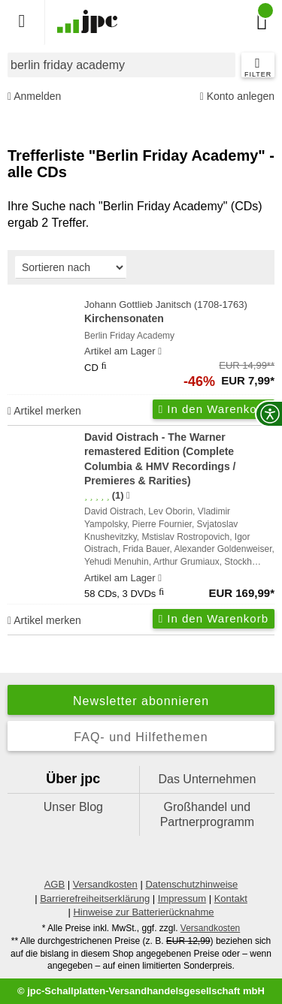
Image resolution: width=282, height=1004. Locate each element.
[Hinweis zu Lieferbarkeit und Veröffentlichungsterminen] (160, 351)
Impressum (182, 898)
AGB (54, 884)
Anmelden (34, 96)
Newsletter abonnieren (141, 701)
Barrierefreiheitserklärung (95, 898)
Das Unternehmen (207, 779)
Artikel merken (44, 411)
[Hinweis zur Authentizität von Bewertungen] (128, 495)
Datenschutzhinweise (191, 884)
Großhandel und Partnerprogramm (207, 814)
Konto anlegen (237, 96)
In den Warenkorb (213, 409)
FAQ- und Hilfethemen (141, 737)
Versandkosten (105, 884)
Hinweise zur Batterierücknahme (143, 912)
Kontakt (230, 898)
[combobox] (121, 65)
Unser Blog (73, 806)
